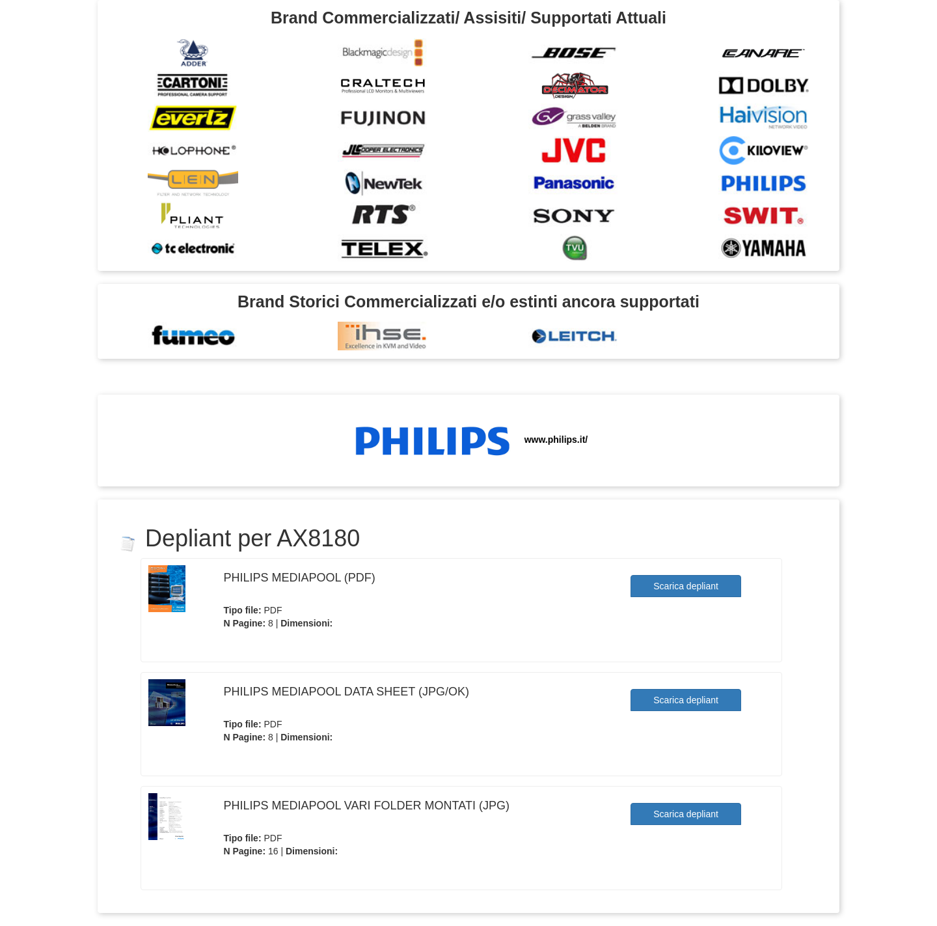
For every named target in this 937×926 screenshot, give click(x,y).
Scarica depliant (685, 586)
